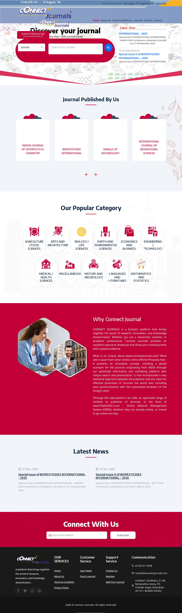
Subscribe (123, 535)
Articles (148, 20)
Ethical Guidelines (122, 20)
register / (145, 3)
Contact (158, 20)
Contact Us (112, 570)
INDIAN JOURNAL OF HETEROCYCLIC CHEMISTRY (33, 149)
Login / (132, 3)
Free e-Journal (87, 576)
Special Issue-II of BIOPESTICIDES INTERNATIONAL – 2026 (119, 476)
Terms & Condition (64, 582)
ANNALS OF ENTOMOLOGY (110, 151)
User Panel (86, 570)
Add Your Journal (115, 582)
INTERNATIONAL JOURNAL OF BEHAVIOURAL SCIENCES (149, 147)
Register (110, 576)
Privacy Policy (61, 587)
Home (96, 20)
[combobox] (31, 47)
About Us (106, 20)
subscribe (160, 3)
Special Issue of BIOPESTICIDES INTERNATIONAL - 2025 (52, 476)
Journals (138, 20)
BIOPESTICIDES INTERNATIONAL (72, 151)
